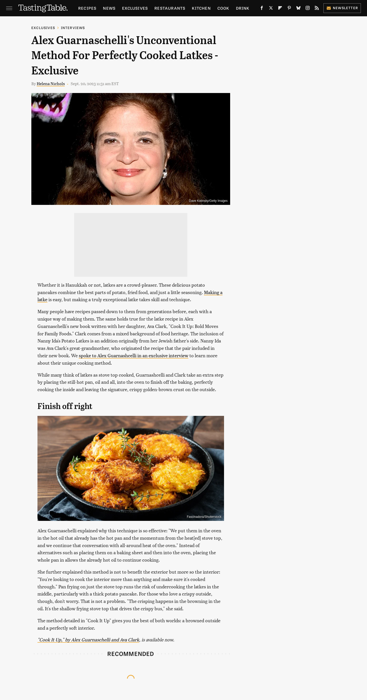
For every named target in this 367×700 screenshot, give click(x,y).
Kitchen (201, 8)
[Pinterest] (289, 9)
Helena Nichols (51, 83)
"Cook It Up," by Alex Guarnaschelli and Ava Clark (88, 639)
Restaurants (169, 8)
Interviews (73, 27)
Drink (243, 8)
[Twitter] (270, 9)
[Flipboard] (280, 9)
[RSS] (316, 9)
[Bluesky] (298, 9)
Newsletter (342, 7)
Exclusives (135, 8)
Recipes (87, 8)
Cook (223, 8)
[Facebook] (261, 9)
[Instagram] (307, 9)
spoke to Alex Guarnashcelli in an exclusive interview (133, 355)
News (109, 8)
